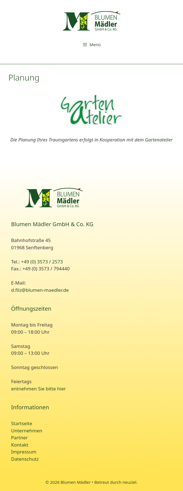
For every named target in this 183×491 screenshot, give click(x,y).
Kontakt (19, 445)
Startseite (21, 423)
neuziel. (130, 482)
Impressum (23, 451)
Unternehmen (26, 430)
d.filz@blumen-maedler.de (40, 290)
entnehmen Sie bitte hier (38, 388)
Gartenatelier (159, 139)
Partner (19, 437)
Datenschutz (25, 459)
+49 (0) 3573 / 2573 (42, 261)
